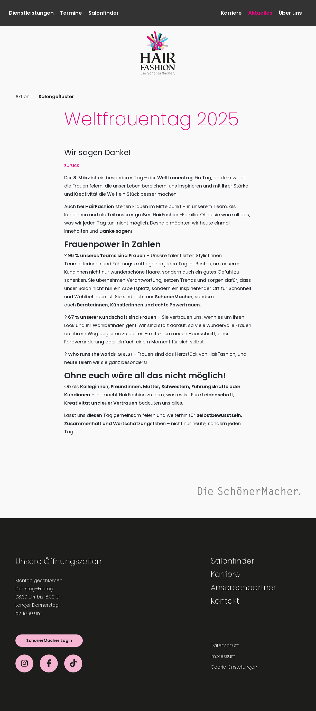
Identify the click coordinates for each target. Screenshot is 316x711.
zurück (71, 165)
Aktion (22, 96)
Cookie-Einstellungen (234, 667)
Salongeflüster (56, 96)
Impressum (223, 656)
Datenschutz (225, 645)
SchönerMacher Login (49, 640)
